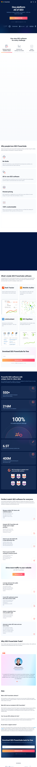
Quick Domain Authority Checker (24, 758)
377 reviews (14, 191)
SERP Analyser (3, 751)
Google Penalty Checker (22, 757)
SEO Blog (20, 764)
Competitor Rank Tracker (5, 754)
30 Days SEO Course (22, 752)
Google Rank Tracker (4, 755)
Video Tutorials (21, 751)
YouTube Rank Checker (4, 752)
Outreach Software (4, 761)
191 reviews (24, 191)
